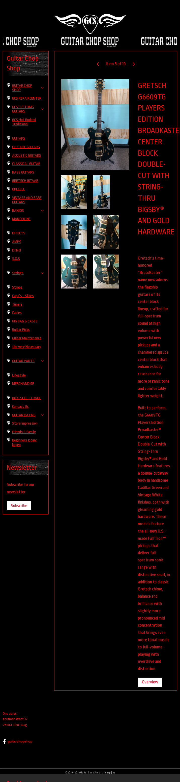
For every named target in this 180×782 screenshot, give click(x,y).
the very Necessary (26, 347)
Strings (28, 273)
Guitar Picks (21, 329)
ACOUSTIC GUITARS (26, 155)
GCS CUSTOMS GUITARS (28, 109)
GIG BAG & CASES (25, 321)
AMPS (16, 242)
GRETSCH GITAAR (25, 181)
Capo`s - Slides (23, 296)
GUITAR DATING (28, 415)
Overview (150, 682)
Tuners (17, 304)
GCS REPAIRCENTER (26, 98)
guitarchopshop (17, 741)
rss (113, 772)
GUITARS (18, 138)
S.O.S (16, 259)
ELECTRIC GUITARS (26, 147)
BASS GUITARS (23, 172)
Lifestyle (19, 375)
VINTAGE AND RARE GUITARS (27, 200)
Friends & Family (24, 432)
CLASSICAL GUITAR (26, 164)
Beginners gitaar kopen (24, 442)
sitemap (106, 772)
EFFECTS (18, 233)
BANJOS (28, 211)
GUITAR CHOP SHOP (28, 88)
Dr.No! (16, 250)
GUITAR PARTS (28, 361)
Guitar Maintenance (26, 338)
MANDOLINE (21, 219)
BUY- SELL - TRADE (26, 398)
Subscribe (19, 505)
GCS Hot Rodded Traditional (24, 122)
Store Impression (25, 423)
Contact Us (20, 406)
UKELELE (18, 189)
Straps (17, 287)
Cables (17, 313)
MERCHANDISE (23, 384)
